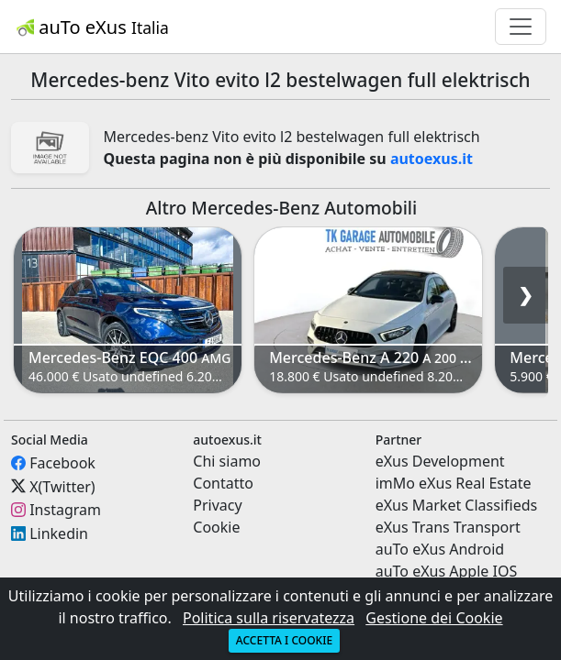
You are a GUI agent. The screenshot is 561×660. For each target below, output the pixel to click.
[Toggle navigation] (520, 26)
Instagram (65, 510)
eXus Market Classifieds (457, 505)
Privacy (217, 505)
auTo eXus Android (440, 549)
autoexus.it (431, 158)
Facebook (62, 463)
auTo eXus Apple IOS (447, 571)
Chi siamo (227, 461)
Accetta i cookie (284, 640)
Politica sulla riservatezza (268, 618)
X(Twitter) (62, 486)
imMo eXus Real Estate (454, 483)
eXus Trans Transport (448, 527)
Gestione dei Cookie (433, 618)
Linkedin (58, 533)
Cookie (216, 527)
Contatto (223, 483)
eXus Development (440, 461)
